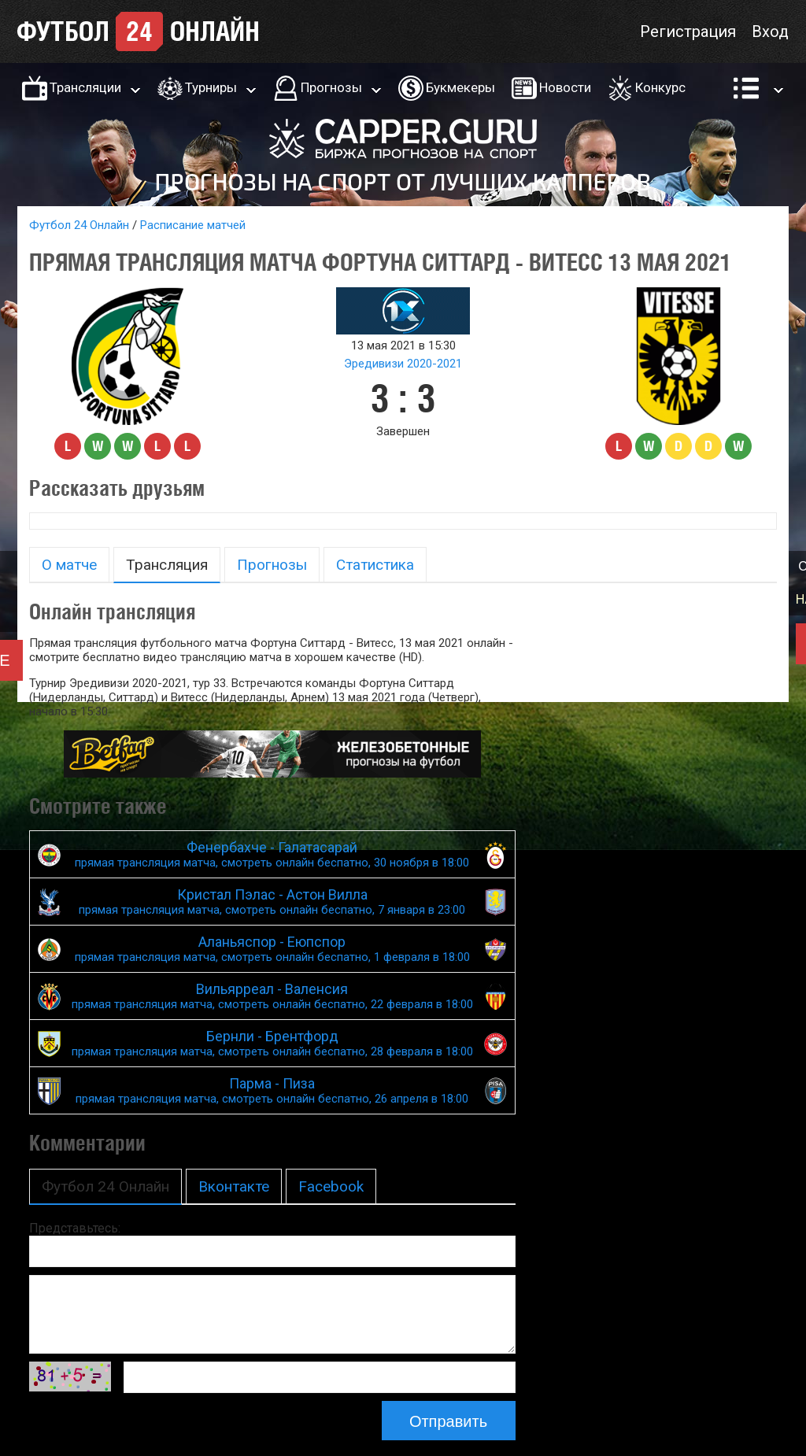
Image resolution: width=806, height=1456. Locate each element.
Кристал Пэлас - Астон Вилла (272, 901)
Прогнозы (331, 87)
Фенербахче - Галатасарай (272, 854)
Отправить (448, 1421)
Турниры (211, 87)
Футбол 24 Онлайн (79, 225)
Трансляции (85, 87)
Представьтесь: (74, 1228)
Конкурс (660, 87)
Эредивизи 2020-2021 (403, 364)
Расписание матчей (193, 225)
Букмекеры (460, 87)
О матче (69, 565)
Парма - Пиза (272, 1090)
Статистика (375, 565)
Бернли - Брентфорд (272, 1043)
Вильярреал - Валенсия (272, 996)
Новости (565, 87)
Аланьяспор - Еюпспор (272, 948)
